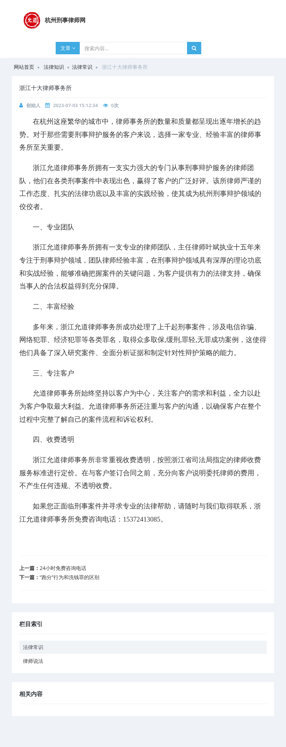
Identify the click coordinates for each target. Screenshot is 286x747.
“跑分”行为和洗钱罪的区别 (69, 577)
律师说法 (33, 660)
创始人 (33, 105)
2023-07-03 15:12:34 (75, 105)
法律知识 (54, 66)
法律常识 (82, 66)
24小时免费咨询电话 (63, 568)
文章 (67, 47)
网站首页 (24, 66)
